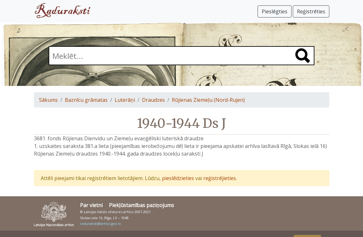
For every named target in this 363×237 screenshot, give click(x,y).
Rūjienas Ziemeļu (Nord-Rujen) (208, 99)
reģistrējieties (219, 178)
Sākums (48, 99)
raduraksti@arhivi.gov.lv (100, 223)
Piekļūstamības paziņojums (141, 205)
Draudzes (153, 99)
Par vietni (91, 205)
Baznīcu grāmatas (86, 99)
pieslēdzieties (178, 178)
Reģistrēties (311, 11)
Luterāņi (125, 99)
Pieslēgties (274, 11)
